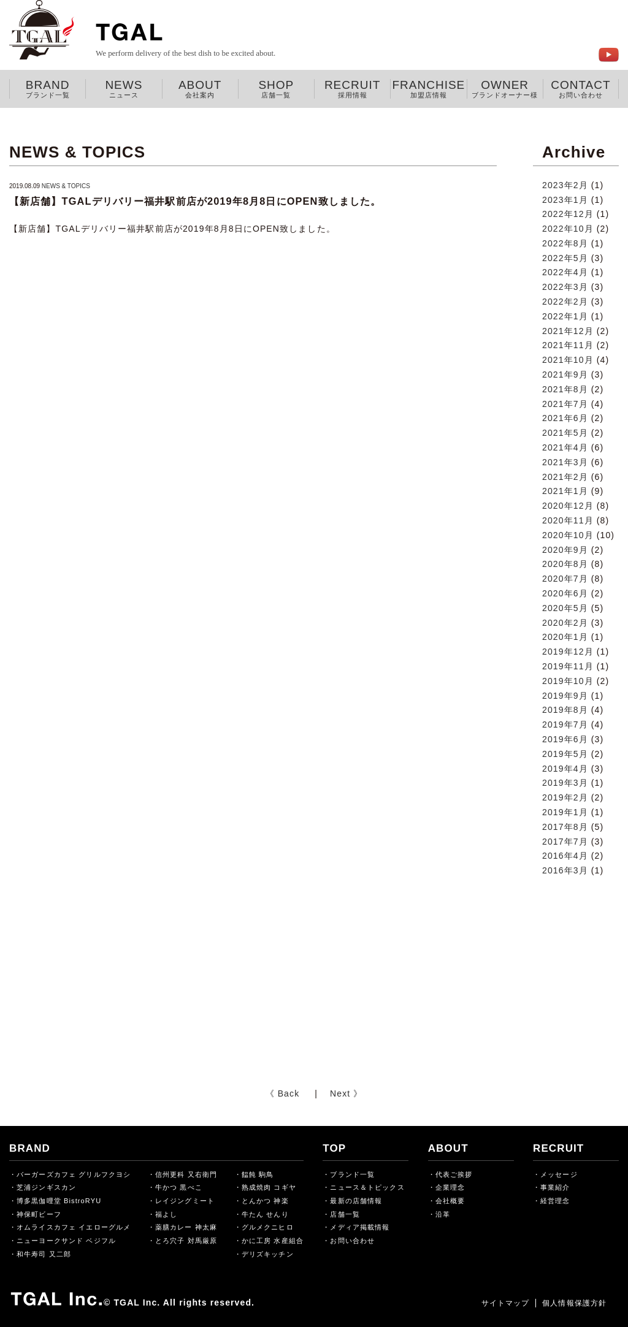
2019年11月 (568, 666)
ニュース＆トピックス (367, 1187)
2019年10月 (568, 681)
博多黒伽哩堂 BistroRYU (59, 1200)
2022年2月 (565, 301)
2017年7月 (565, 841)
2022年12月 (568, 214)
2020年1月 (565, 637)
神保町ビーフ (39, 1214)
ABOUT (200, 89)
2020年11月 (568, 520)
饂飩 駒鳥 (258, 1174)
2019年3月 (565, 783)
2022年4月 (565, 272)
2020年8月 (565, 564)
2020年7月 (565, 579)
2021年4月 (565, 447)
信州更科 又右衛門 (186, 1174)
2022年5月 (565, 258)
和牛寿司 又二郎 (44, 1254)
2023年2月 (565, 185)
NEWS (123, 89)
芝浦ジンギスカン (46, 1187)
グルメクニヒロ (268, 1227)
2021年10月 (568, 360)
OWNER (505, 89)
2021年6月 (565, 418)
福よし (166, 1214)
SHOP (276, 89)
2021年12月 (568, 331)
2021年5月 (565, 433)
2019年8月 (565, 710)
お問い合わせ (352, 1240)
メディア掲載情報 (359, 1227)
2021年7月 (565, 404)
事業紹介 (555, 1187)
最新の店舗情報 (356, 1200)
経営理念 (555, 1200)
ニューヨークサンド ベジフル (66, 1240)
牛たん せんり (265, 1214)
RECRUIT (352, 89)
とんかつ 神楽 (265, 1200)
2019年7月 (565, 724)
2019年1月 (565, 812)
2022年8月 (565, 243)
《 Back (283, 1093)
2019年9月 (565, 696)
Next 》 (346, 1093)
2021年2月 (565, 477)
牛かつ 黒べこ (178, 1187)
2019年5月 (565, 754)
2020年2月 (565, 623)
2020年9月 (565, 550)
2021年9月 (565, 374)
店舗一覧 (344, 1214)
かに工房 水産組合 (273, 1240)
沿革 (442, 1214)
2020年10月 (568, 535)
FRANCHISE (428, 89)
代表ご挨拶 (454, 1174)
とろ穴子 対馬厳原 (186, 1240)
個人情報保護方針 (574, 1303)
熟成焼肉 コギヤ (269, 1187)
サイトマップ (505, 1303)
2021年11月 (568, 345)
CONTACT (580, 89)
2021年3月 (565, 462)
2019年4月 (565, 769)
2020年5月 (565, 608)
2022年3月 (565, 287)
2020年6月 (565, 593)
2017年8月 (565, 827)
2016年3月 (565, 870)
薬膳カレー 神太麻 (186, 1227)
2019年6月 (565, 739)
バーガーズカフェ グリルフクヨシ (74, 1174)
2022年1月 (565, 316)
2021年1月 (565, 491)
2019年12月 (568, 651)
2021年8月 (565, 389)
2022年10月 (568, 229)
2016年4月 (565, 856)
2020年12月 (568, 506)
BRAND (47, 89)
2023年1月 (565, 200)
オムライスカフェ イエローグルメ (74, 1227)
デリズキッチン (268, 1254)
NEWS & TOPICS (66, 186)
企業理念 (450, 1187)
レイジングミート (185, 1200)
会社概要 (450, 1200)
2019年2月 (565, 797)
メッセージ (559, 1174)
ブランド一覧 (352, 1174)
